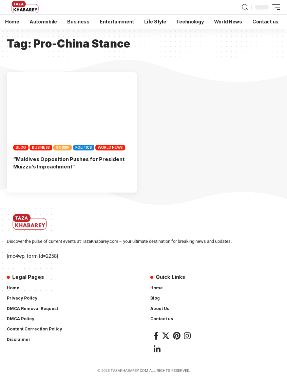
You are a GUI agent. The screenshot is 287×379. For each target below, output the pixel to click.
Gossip (63, 147)
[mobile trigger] (274, 7)
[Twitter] (165, 335)
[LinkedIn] (157, 349)
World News (110, 147)
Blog (21, 147)
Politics (83, 147)
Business (41, 147)
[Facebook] (156, 335)
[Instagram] (187, 335)
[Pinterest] (176, 335)
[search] (245, 7)
